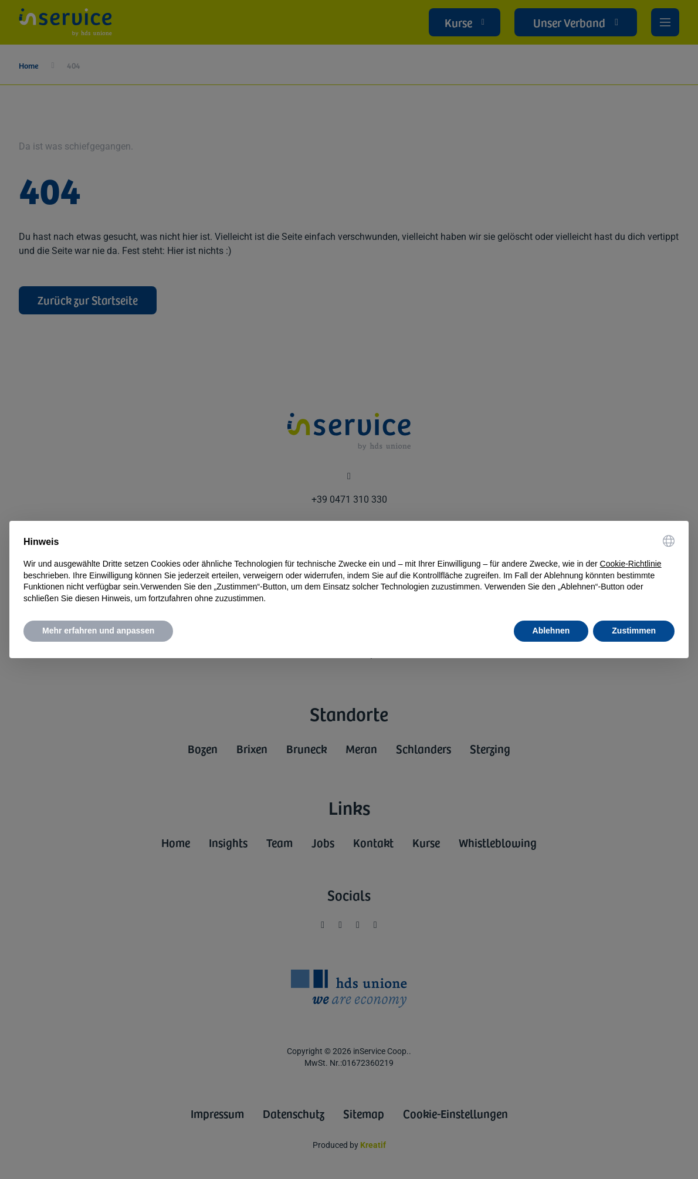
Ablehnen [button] (551, 630)
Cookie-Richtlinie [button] (631, 563)
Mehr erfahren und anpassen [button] (98, 630)
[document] (349, 569)
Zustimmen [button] (634, 630)
